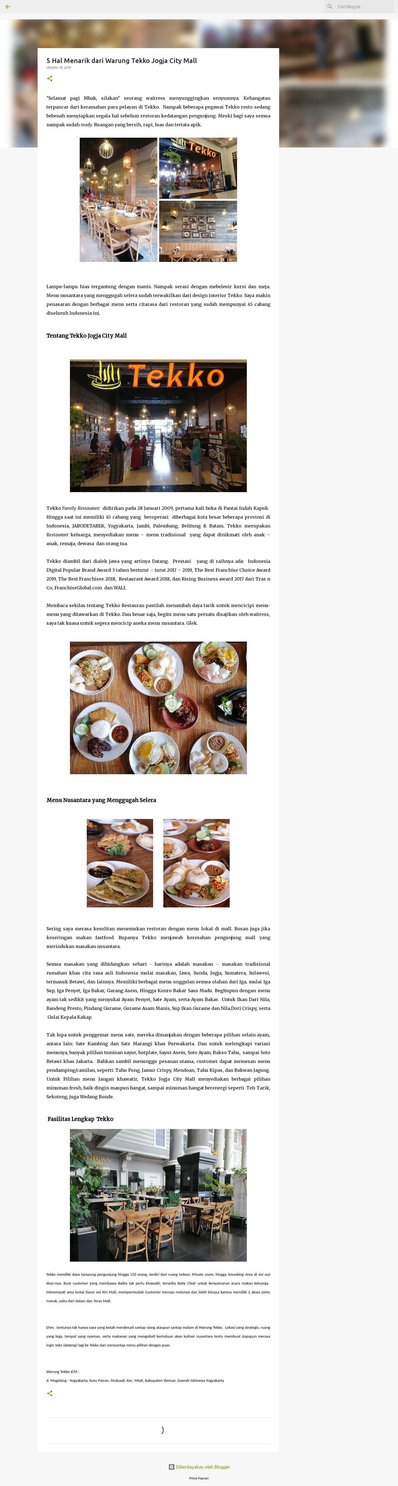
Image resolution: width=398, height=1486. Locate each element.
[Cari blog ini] (365, 6)
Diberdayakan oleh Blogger (199, 1466)
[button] (49, 79)
